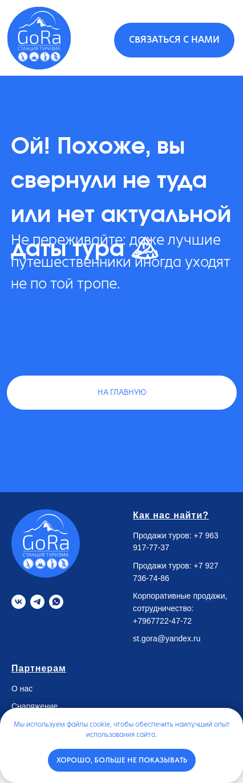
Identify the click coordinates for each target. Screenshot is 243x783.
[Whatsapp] (56, 602)
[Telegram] (37, 602)
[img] (38, 38)
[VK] (18, 602)
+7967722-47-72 (162, 620)
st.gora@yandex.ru (167, 638)
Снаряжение (34, 706)
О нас (22, 688)
